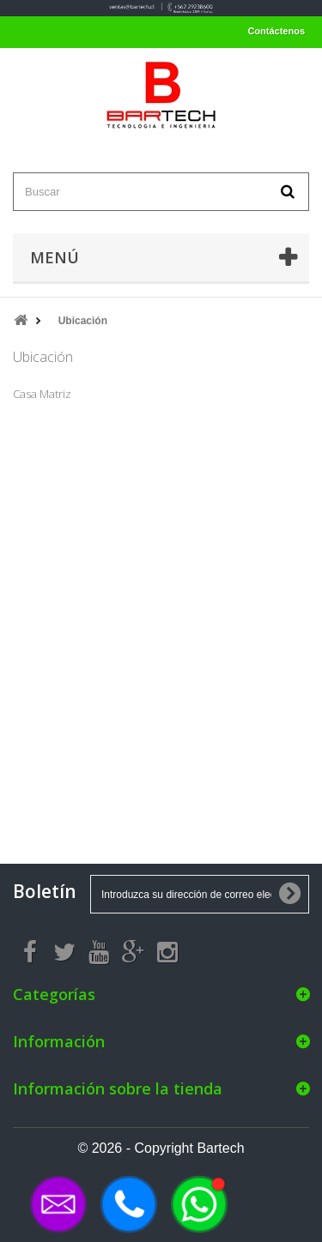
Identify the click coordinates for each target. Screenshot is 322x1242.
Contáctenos (276, 31)
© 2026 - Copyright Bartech (160, 1148)
